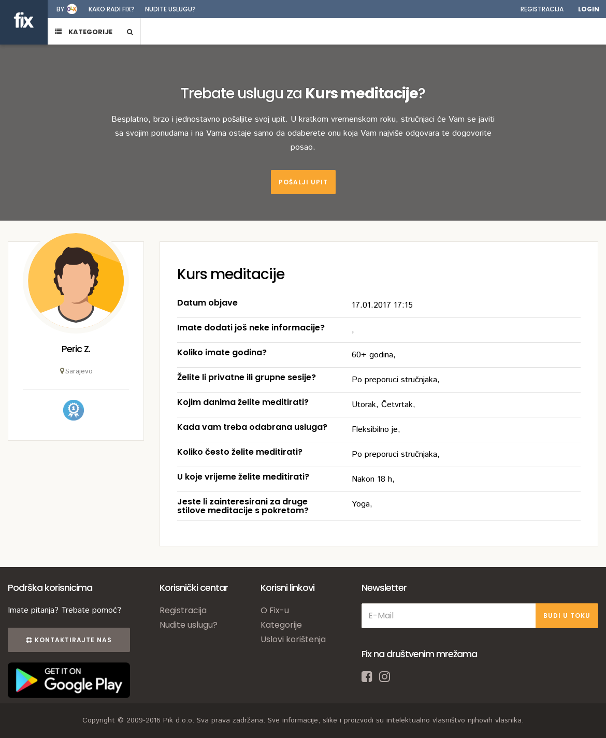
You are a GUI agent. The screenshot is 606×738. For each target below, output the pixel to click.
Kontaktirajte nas (69, 639)
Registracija (542, 9)
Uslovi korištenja (293, 639)
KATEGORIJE (83, 32)
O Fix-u (275, 610)
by (60, 9)
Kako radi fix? (112, 9)
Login (588, 9)
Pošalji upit (303, 182)
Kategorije (281, 625)
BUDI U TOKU (566, 615)
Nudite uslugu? (170, 9)
